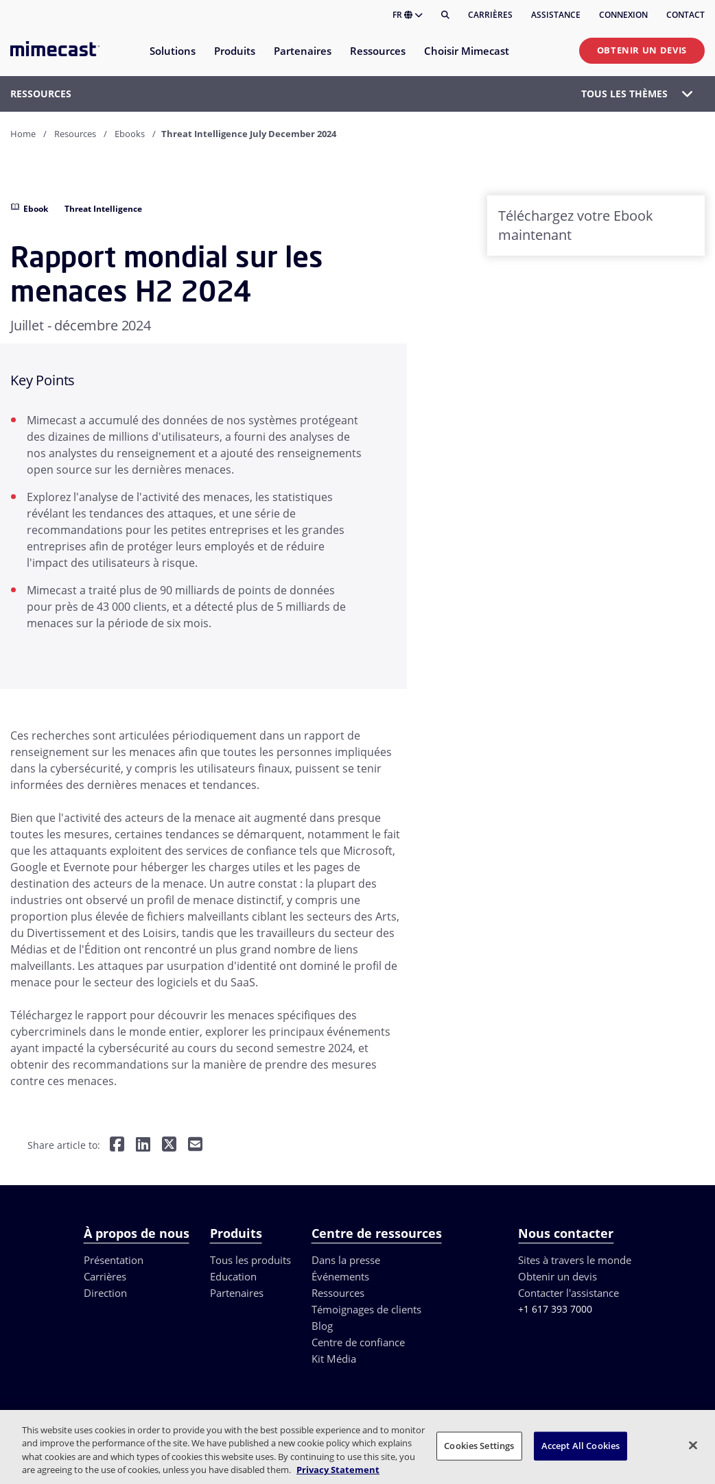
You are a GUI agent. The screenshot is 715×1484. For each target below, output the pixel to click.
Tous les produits (250, 1260)
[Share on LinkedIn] (143, 1145)
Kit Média (334, 1358)
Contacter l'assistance (568, 1293)
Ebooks (130, 133)
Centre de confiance (358, 1342)
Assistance (556, 15)
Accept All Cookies (580, 1445)
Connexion (623, 15)
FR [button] (407, 15)
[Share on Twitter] (169, 1145)
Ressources (338, 1293)
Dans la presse (346, 1260)
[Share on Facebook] (117, 1145)
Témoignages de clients (366, 1309)
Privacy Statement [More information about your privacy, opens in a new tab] (337, 1469)
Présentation (113, 1260)
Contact (685, 15)
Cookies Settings (479, 1445)
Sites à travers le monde (574, 1260)
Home (23, 133)
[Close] (693, 1445)
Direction (105, 1293)
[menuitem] (171, 59)
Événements (340, 1276)
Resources (75, 133)
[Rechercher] (445, 15)
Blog (322, 1326)
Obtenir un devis (642, 50)
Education (233, 1276)
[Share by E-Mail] (195, 1145)
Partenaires (236, 1293)
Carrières (490, 15)
